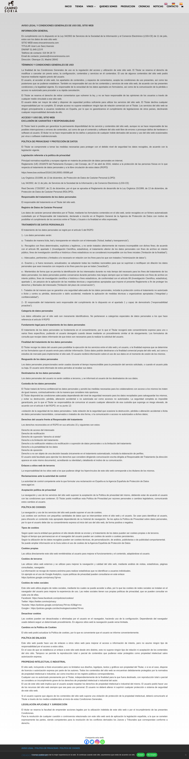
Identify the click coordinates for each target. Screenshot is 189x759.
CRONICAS (144, 7)
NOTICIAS (158, 7)
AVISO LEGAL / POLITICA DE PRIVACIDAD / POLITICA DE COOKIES (51, 748)
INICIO (68, 7)
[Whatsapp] (102, 741)
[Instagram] (97, 741)
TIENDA (79, 7)
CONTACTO (172, 7)
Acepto (141, 755)
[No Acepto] (185, 754)
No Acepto (152, 755)
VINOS (90, 7)
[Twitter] (92, 741)
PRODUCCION (128, 7)
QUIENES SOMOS (108, 7)
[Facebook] (86, 741)
